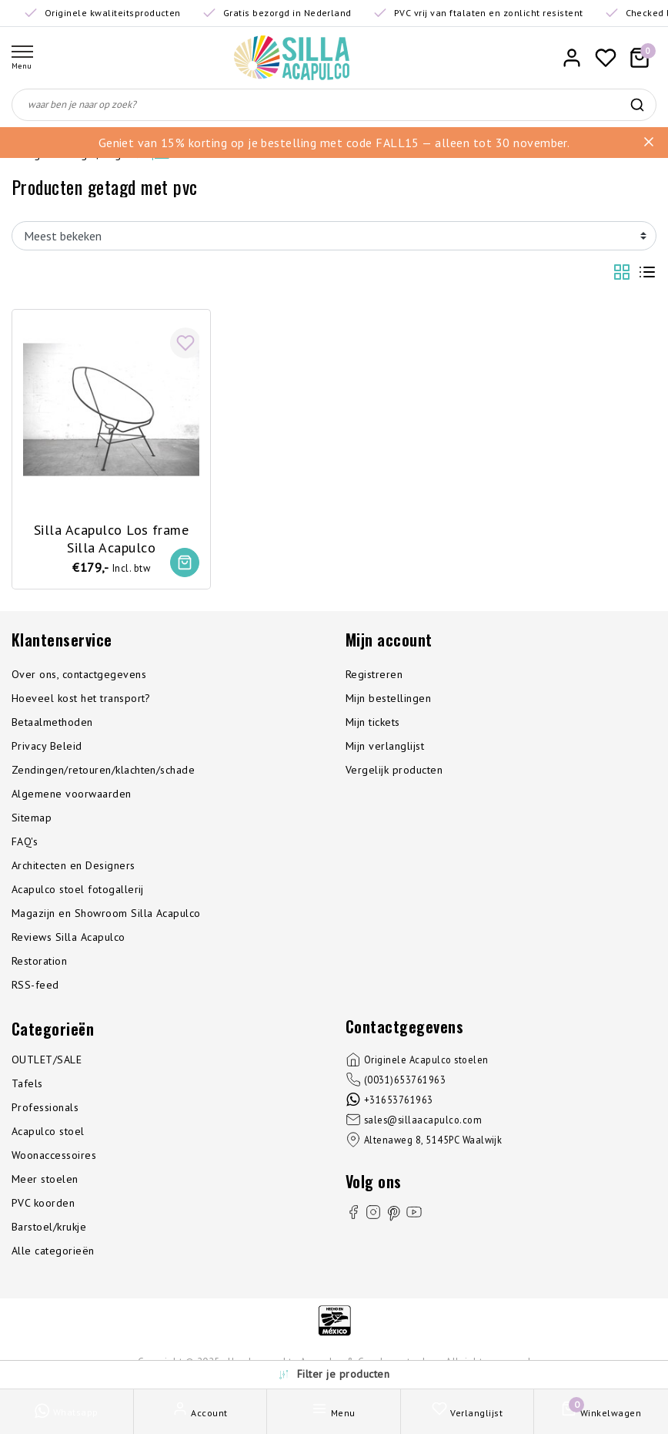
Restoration (39, 962)
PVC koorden (43, 1204)
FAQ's (25, 842)
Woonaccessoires (54, 1156)
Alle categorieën (53, 1251)
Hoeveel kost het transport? (81, 699)
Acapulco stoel (48, 1132)
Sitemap (32, 818)
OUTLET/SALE (47, 1060)
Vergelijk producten (394, 770)
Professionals (45, 1108)
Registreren (374, 675)
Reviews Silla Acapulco (68, 938)
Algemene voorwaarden (72, 794)
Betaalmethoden (52, 723)
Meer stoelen (45, 1180)
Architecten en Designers (73, 866)
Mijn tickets (373, 723)
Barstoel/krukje (49, 1227)
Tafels (27, 1084)
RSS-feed (35, 985)
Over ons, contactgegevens (79, 675)
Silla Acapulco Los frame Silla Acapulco (111, 538)
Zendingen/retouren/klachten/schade (103, 770)
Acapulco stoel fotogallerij (78, 890)
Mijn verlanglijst (385, 747)
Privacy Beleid (47, 747)
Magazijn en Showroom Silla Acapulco (106, 914)
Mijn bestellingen (388, 699)
